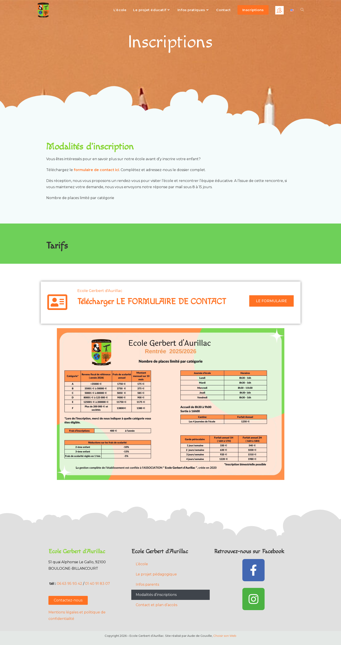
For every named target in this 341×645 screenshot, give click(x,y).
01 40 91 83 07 (98, 583)
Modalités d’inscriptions (156, 595)
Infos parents (147, 584)
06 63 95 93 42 (69, 583)
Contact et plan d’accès (156, 605)
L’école (142, 564)
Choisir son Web (224, 635)
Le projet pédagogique (156, 574)
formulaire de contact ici (96, 170)
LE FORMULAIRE (271, 301)
